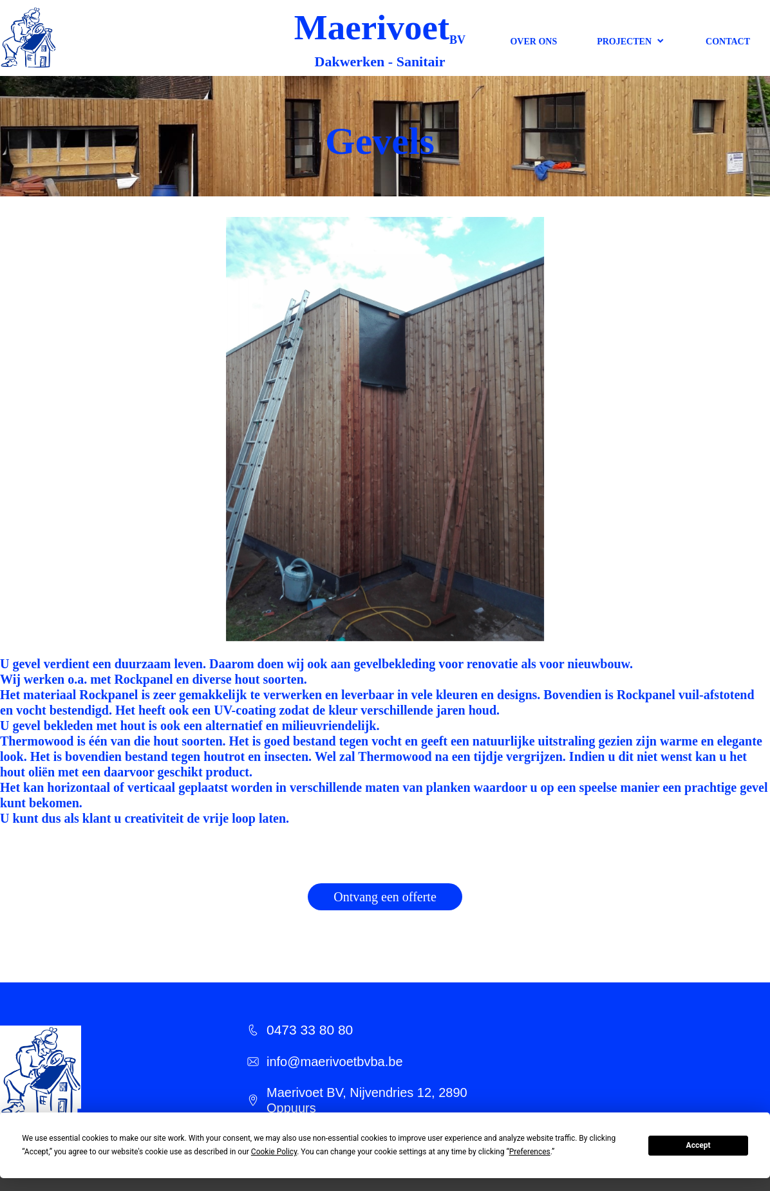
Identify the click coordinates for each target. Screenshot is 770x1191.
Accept (698, 1145)
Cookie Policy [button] (274, 1151)
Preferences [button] (529, 1151)
